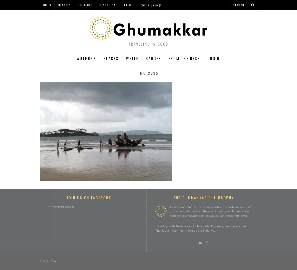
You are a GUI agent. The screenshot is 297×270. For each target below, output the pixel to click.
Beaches (64, 5)
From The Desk (184, 58)
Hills (47, 5)
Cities (129, 5)
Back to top (48, 261)
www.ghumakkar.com (61, 206)
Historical (108, 5)
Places (111, 58)
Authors (86, 58)
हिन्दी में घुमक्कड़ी (151, 5)
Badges (153, 58)
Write (132, 58)
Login (214, 58)
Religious (85, 5)
